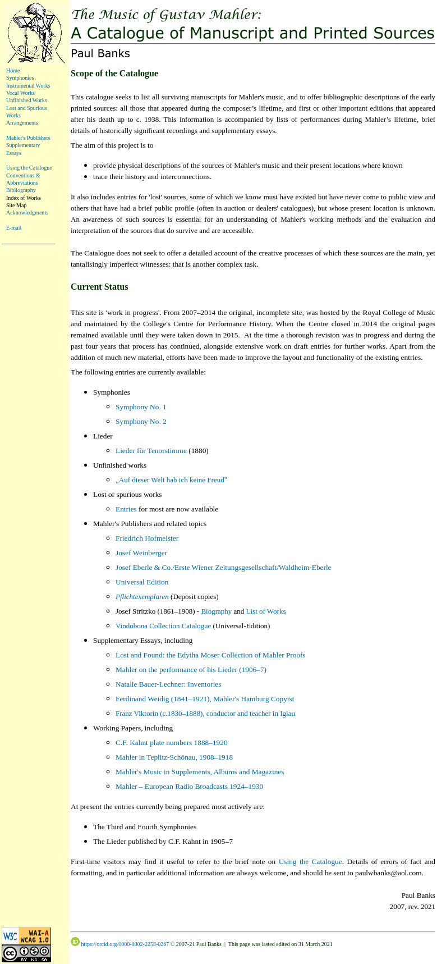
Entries (126, 509)
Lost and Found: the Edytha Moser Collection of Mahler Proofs (211, 655)
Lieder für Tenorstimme (151, 450)
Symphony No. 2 (141, 421)
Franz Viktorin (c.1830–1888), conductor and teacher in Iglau (205, 713)
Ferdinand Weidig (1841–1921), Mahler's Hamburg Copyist (205, 699)
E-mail (13, 228)
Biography (216, 611)
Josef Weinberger (141, 553)
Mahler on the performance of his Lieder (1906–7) (191, 669)
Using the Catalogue (29, 168)
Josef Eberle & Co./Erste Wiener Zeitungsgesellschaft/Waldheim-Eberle (224, 567)
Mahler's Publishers (28, 138)
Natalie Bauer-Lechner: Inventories (168, 684)
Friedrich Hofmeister (147, 538)
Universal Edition (142, 582)
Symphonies (20, 78)
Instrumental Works (28, 86)
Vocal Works (20, 93)
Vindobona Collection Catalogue (163, 626)
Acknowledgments (27, 212)
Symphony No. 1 (141, 407)
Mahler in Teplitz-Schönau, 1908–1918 (174, 757)
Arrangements (22, 123)
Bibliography (21, 190)
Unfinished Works (26, 100)
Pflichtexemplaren (142, 596)
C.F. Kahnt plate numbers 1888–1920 (172, 742)
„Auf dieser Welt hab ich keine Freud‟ (171, 480)
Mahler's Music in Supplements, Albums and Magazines (200, 771)
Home (13, 70)
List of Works (266, 611)
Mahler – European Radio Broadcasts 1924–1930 (189, 786)
